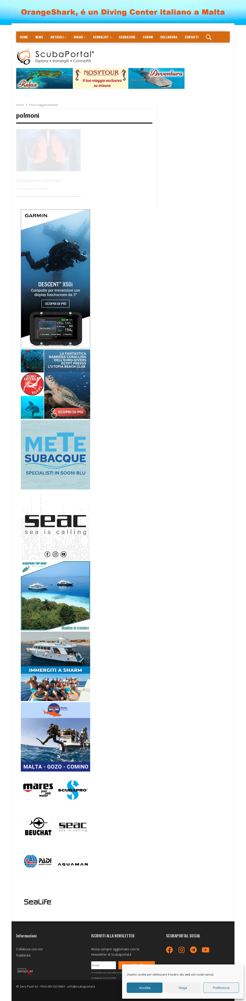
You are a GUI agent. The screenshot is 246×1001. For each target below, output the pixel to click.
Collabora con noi (29, 949)
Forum (148, 36)
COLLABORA (168, 36)
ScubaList (101, 36)
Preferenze (221, 988)
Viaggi (78, 36)
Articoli (57, 36)
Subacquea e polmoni (39, 180)
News (39, 36)
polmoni (27, 115)
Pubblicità (23, 955)
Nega (183, 988)
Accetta (145, 988)
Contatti (191, 36)
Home (24, 36)
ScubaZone (127, 36)
